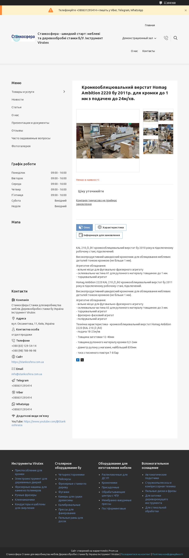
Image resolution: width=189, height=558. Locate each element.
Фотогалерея (21, 146)
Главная (150, 25)
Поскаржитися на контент (136, 554)
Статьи (16, 107)
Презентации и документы (30, 122)
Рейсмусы (64, 479)
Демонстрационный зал (137, 38)
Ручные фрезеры (25, 495)
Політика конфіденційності (167, 554)
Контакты (149, 51)
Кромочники (109, 482)
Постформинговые (114, 508)
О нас (134, 51)
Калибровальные (69, 504)
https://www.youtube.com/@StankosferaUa (39, 423)
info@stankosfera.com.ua (27, 374)
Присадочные (110, 487)
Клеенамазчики (25, 499)
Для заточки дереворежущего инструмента (156, 499)
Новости (18, 99)
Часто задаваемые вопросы (31, 138)
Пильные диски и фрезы (160, 491)
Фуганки (63, 491)
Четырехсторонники (71, 474)
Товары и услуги (23, 91)
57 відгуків (170, 2)
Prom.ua (113, 551)
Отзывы (17, 130)
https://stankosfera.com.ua (28, 362)
